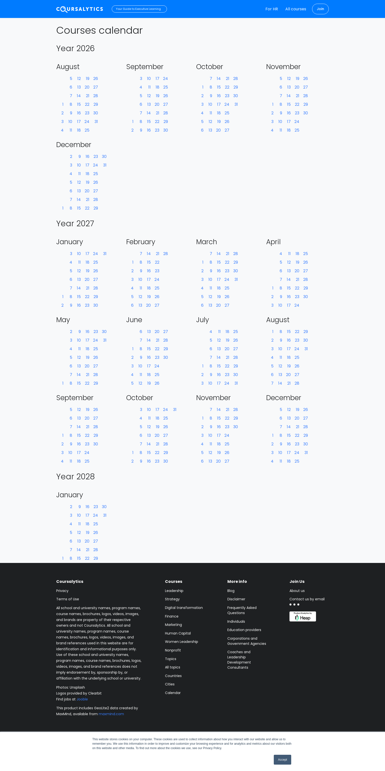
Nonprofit (173, 650)
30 (95, 113)
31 (96, 121)
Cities (170, 684)
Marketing (173, 624)
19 (87, 78)
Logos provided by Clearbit (79, 693)
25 (87, 130)
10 (70, 121)
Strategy (172, 599)
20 (87, 87)
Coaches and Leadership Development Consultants (239, 660)
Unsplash (77, 687)
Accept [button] (282, 759)
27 (95, 87)
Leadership (174, 590)
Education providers (244, 629)
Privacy (62, 590)
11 (71, 130)
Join (320, 8)
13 (79, 87)
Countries (173, 675)
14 (79, 96)
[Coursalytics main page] (79, 9)
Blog (230, 590)
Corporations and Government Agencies (246, 641)
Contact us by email (307, 599)
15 (79, 104)
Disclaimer (236, 599)
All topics (172, 667)
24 (86, 121)
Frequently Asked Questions (242, 610)
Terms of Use (67, 599)
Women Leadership (181, 641)
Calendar (173, 692)
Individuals (236, 621)
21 (87, 96)
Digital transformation (184, 607)
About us (297, 590)
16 (79, 113)
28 (95, 96)
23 (87, 113)
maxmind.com (111, 713)
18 (79, 130)
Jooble (82, 699)
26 (95, 78)
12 (79, 78)
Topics (170, 658)
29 (96, 104)
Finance (172, 616)
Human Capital (178, 633)
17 (79, 121)
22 (87, 104)
